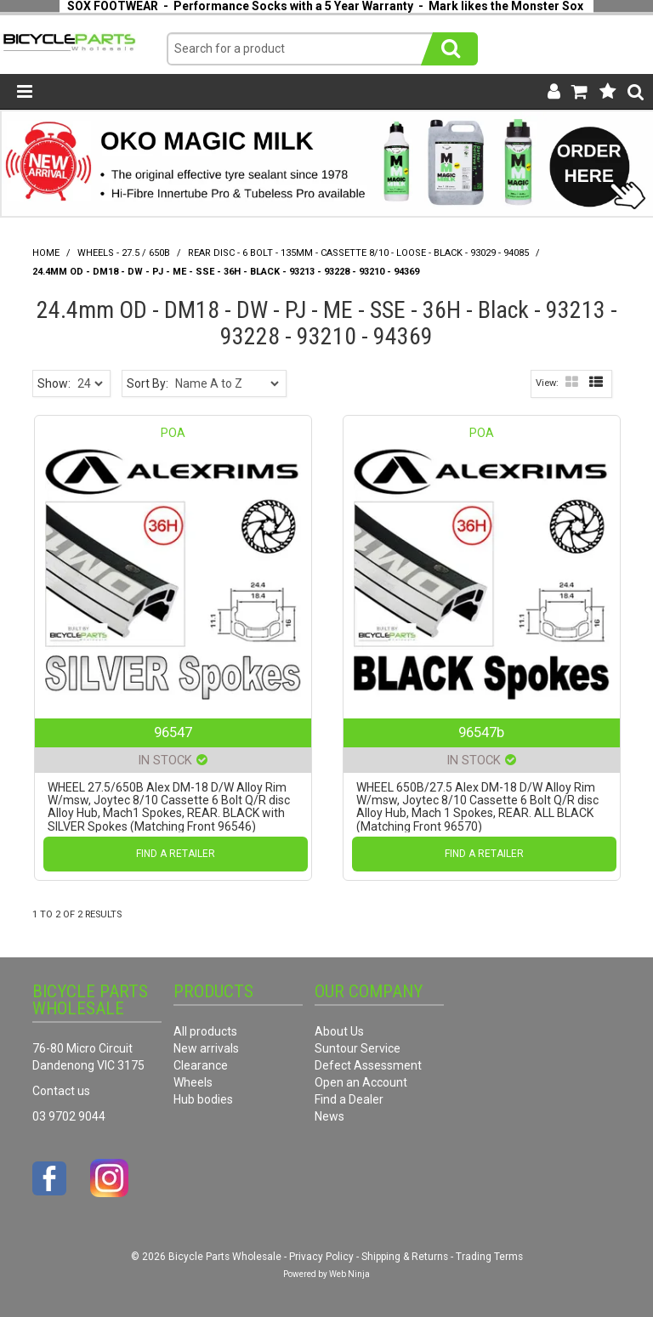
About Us (339, 1031)
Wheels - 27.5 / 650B (123, 252)
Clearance (200, 1065)
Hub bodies (203, 1099)
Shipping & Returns (404, 1257)
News (329, 1116)
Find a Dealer (349, 1099)
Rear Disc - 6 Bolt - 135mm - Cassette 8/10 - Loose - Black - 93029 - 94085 (358, 252)
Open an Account (361, 1082)
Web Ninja (349, 1274)
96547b (481, 732)
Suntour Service (357, 1048)
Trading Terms (489, 1257)
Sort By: (147, 383)
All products (205, 1031)
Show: (54, 383)
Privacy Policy (321, 1257)
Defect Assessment (368, 1065)
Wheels (193, 1082)
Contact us (61, 1091)
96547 (173, 732)
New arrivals (206, 1048)
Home (46, 252)
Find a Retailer (175, 854)
